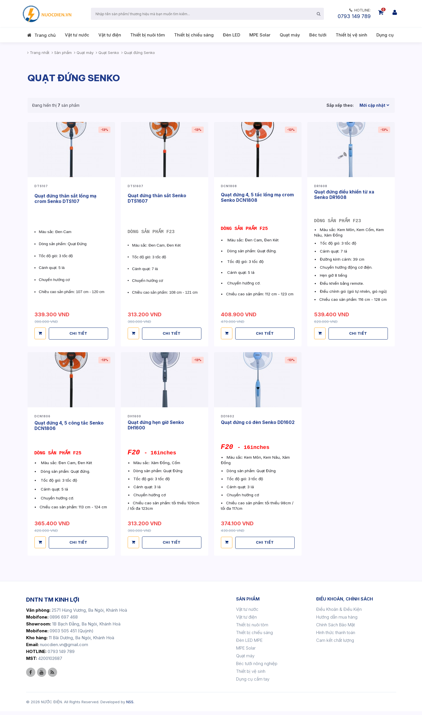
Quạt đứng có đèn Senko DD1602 (249, 423)
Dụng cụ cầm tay (252, 682)
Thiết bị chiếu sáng (194, 35)
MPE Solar (260, 35)
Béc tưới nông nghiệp (256, 667)
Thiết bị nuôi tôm (147, 35)
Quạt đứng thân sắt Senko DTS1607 (157, 198)
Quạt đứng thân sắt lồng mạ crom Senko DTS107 (65, 198)
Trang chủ (45, 35)
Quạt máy (290, 35)
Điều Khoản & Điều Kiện (339, 613)
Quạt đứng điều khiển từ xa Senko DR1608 (345, 194)
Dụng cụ (385, 35)
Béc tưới (317, 35)
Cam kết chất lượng (335, 644)
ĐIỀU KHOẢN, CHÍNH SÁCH (344, 602)
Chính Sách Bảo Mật (335, 628)
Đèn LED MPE (249, 644)
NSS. (130, 705)
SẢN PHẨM (248, 602)
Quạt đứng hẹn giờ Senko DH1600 (156, 423)
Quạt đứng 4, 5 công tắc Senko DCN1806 (69, 424)
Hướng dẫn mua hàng (336, 620)
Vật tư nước (77, 35)
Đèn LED (231, 35)
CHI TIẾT (79, 332)
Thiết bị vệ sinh (351, 35)
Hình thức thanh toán (335, 636)
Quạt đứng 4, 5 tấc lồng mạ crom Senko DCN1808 (257, 196)
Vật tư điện (109, 35)
